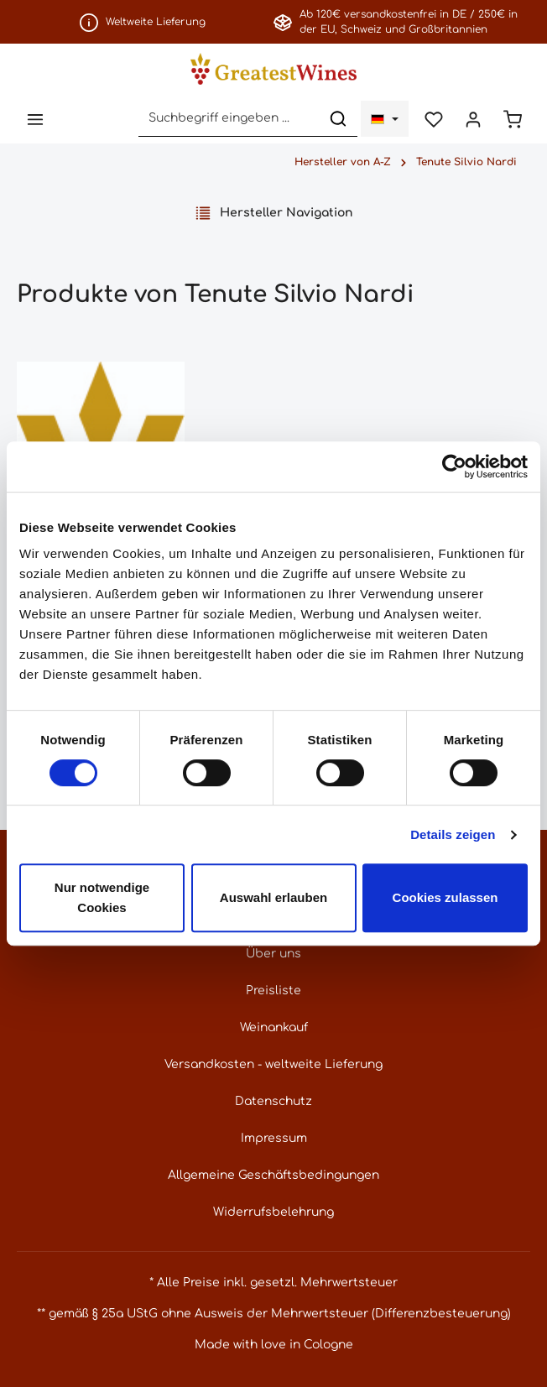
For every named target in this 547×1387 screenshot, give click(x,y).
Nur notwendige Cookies (102, 897)
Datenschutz (273, 1101)
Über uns (273, 953)
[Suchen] (338, 119)
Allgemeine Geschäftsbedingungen (273, 1175)
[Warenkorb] (512, 119)
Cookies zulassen (445, 897)
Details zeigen (452, 834)
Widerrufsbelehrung (273, 1212)
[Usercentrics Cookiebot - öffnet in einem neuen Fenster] (454, 466)
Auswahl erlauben (273, 897)
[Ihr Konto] (473, 119)
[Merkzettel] (433, 119)
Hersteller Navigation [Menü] (274, 213)
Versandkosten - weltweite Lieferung (273, 1064)
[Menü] (35, 119)
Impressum (274, 1138)
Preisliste (273, 990)
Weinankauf (274, 1027)
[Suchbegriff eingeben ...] (229, 119)
